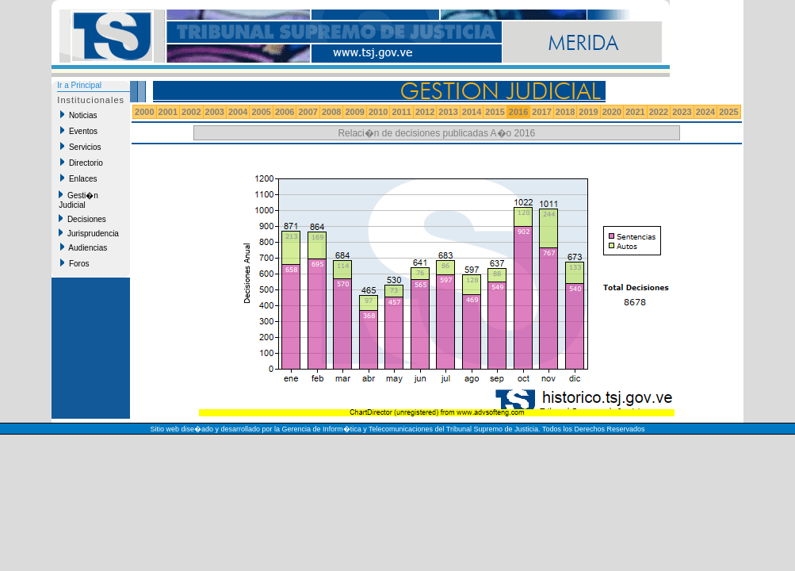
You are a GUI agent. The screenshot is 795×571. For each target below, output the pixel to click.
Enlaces (78, 178)
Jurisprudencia (89, 233)
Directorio (81, 162)
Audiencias (83, 247)
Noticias (78, 115)
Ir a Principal (79, 85)
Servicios (80, 146)
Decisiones (82, 219)
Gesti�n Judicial (78, 199)
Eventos (78, 131)
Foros (74, 263)
